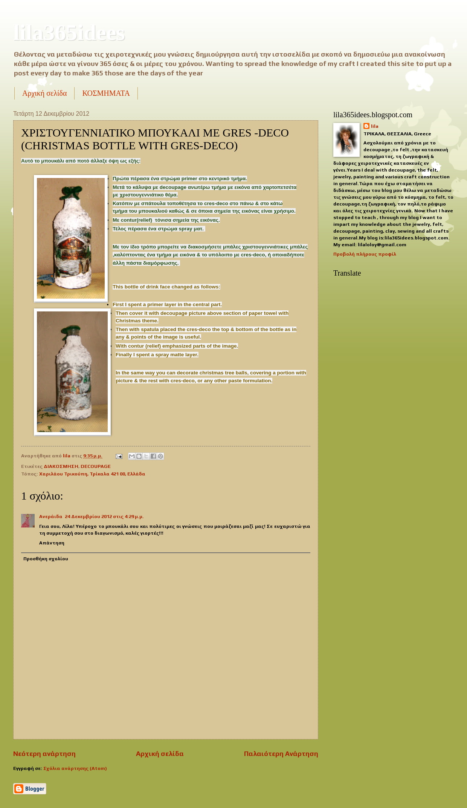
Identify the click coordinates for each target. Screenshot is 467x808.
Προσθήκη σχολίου (45, 558)
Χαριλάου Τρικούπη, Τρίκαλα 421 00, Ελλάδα (92, 474)
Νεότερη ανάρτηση (44, 753)
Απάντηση (51, 543)
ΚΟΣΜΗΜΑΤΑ (106, 93)
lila (374, 126)
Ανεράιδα (51, 516)
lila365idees (69, 32)
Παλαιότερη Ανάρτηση (281, 753)
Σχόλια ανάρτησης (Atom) (75, 768)
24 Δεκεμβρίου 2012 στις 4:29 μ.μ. (104, 516)
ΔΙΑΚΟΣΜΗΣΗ (61, 466)
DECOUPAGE (96, 466)
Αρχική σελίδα (44, 93)
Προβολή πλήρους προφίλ (364, 254)
